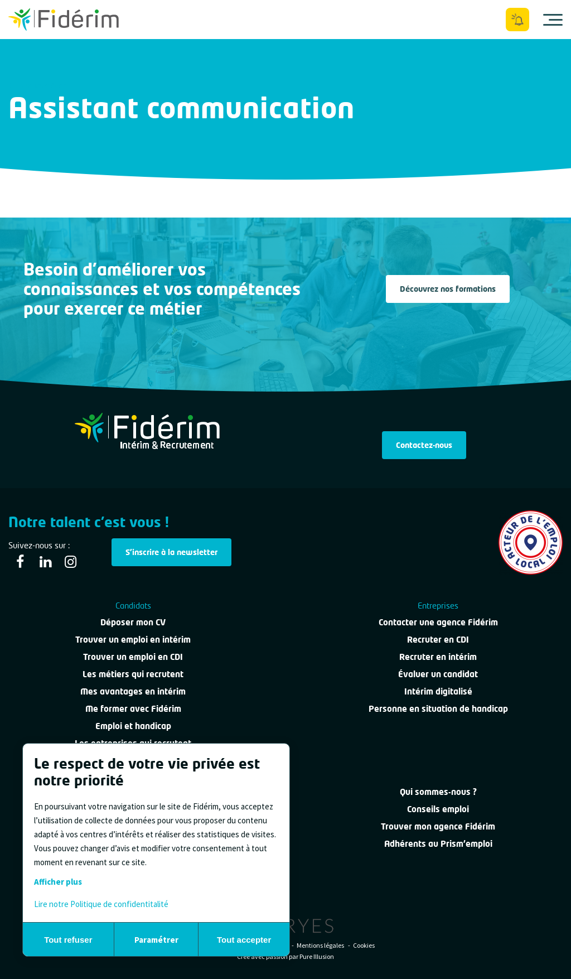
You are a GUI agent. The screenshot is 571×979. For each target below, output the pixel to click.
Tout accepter (244, 939)
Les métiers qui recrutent (133, 674)
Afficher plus (58, 881)
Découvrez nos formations (448, 288)
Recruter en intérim (438, 657)
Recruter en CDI (438, 639)
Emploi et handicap (133, 726)
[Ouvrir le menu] (553, 19)
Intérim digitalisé (438, 691)
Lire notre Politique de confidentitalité (101, 904)
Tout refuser (68, 939)
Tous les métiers (38, 85)
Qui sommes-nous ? (438, 792)
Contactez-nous (424, 445)
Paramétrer (156, 939)
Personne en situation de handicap (438, 708)
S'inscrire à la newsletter (171, 552)
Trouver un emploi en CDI (133, 657)
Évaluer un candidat (438, 674)
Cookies (364, 945)
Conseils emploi (438, 809)
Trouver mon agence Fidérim (438, 826)
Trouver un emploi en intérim (133, 639)
